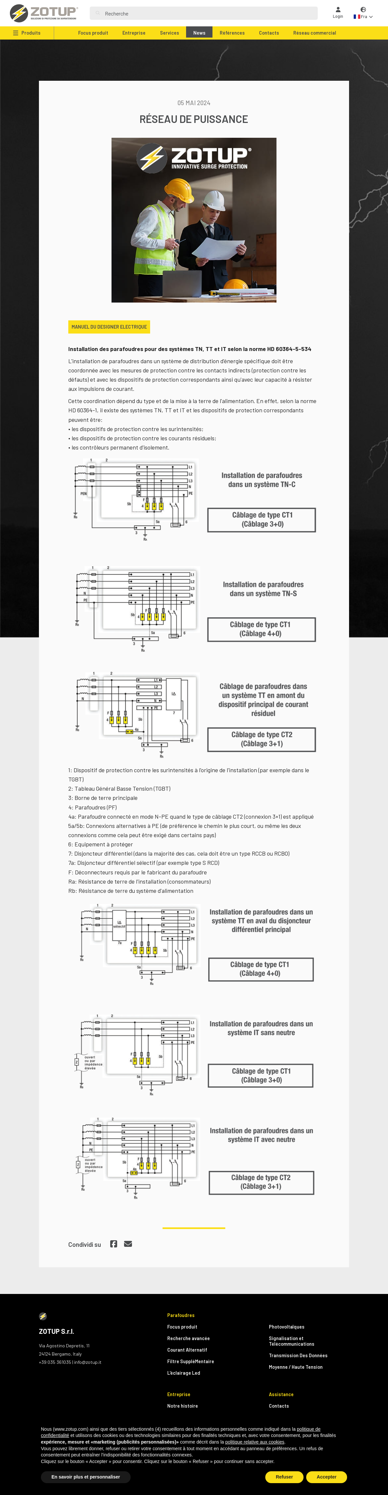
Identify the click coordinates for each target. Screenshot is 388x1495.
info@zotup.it (88, 1362)
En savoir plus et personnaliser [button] (85, 1477)
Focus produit (93, 33)
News (199, 33)
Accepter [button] (327, 1477)
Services (169, 33)
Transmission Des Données (298, 1355)
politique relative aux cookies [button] (254, 1442)
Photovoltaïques (287, 1327)
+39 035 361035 (55, 1362)
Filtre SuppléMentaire (190, 1361)
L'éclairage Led (183, 1373)
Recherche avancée (188, 1338)
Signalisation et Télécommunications (291, 1341)
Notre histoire (182, 1406)
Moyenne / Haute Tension (296, 1367)
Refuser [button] (284, 1477)
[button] (363, 13)
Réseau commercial (314, 33)
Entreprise (134, 33)
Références (232, 33)
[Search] (208, 13)
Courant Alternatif (187, 1350)
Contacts (269, 33)
